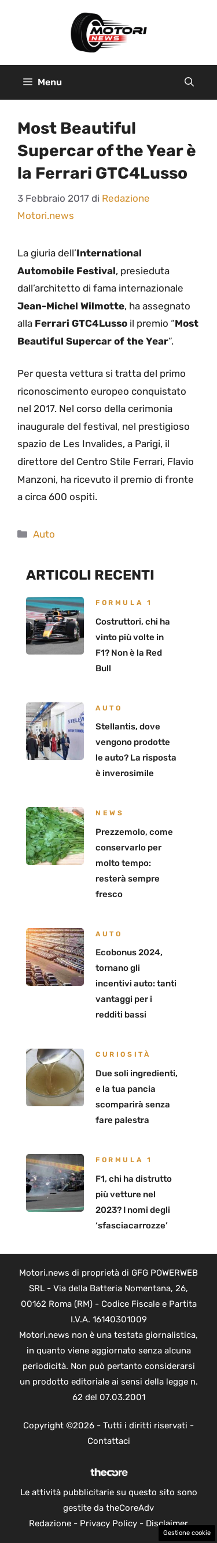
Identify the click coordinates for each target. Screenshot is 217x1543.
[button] (189, 82)
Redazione (50, 1523)
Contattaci (108, 1441)
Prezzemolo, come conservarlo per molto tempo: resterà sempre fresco (134, 863)
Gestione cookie (187, 1533)
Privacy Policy (108, 1523)
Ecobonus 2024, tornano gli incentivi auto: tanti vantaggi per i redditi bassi (135, 983)
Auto (44, 534)
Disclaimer (167, 1523)
